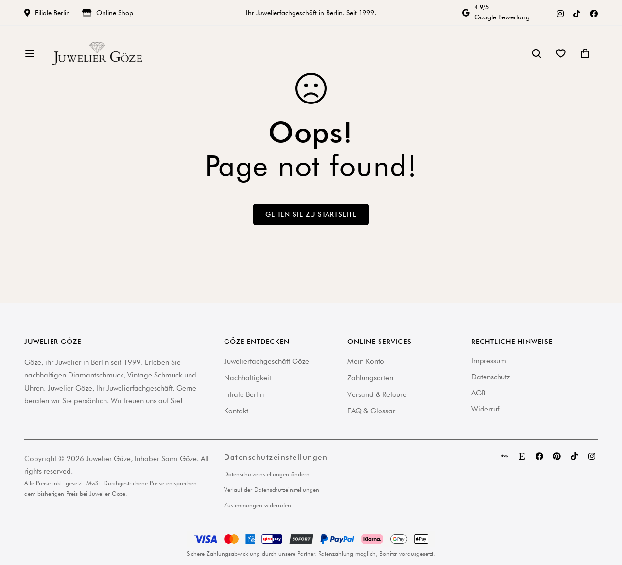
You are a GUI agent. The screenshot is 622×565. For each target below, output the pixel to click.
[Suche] (536, 56)
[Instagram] (560, 12)
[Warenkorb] (585, 56)
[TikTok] (577, 12)
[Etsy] (522, 456)
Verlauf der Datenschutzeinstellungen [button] (271, 489)
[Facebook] (594, 12)
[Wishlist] (561, 56)
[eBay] (504, 456)
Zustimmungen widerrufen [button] (257, 505)
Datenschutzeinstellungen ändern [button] (267, 474)
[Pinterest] (557, 456)
